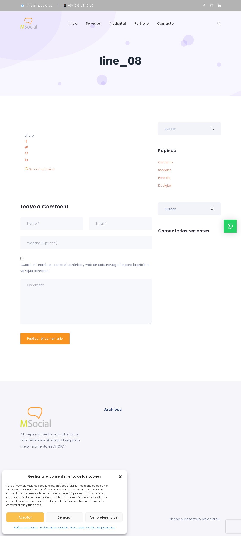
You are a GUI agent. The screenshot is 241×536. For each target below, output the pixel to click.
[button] (120, 476)
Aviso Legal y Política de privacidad (92, 527)
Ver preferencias (104, 517)
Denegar (64, 517)
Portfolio (141, 23)
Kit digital (117, 23)
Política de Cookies (26, 527)
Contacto (165, 23)
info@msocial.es (39, 5)
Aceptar (25, 517)
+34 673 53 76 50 (80, 5)
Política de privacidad (54, 527)
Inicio (72, 23)
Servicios (93, 23)
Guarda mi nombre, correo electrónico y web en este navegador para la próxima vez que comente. (85, 267)
